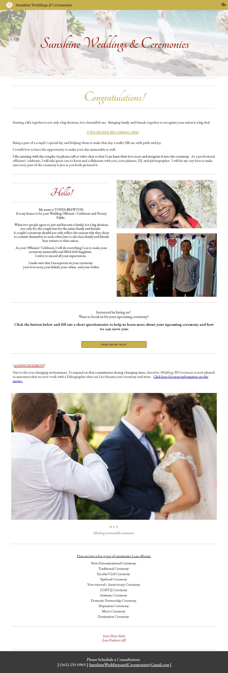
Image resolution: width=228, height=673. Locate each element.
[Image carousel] (114, 460)
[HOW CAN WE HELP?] (114, 344)
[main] (114, 43)
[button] (223, 5)
